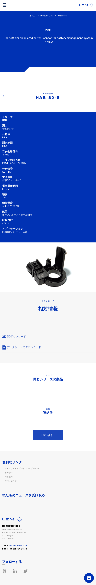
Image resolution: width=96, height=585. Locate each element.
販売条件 (8, 473)
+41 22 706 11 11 (18, 546)
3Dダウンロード (14, 336)
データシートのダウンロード (21, 347)
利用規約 (8, 477)
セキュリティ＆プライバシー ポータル (22, 468)
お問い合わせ (48, 435)
